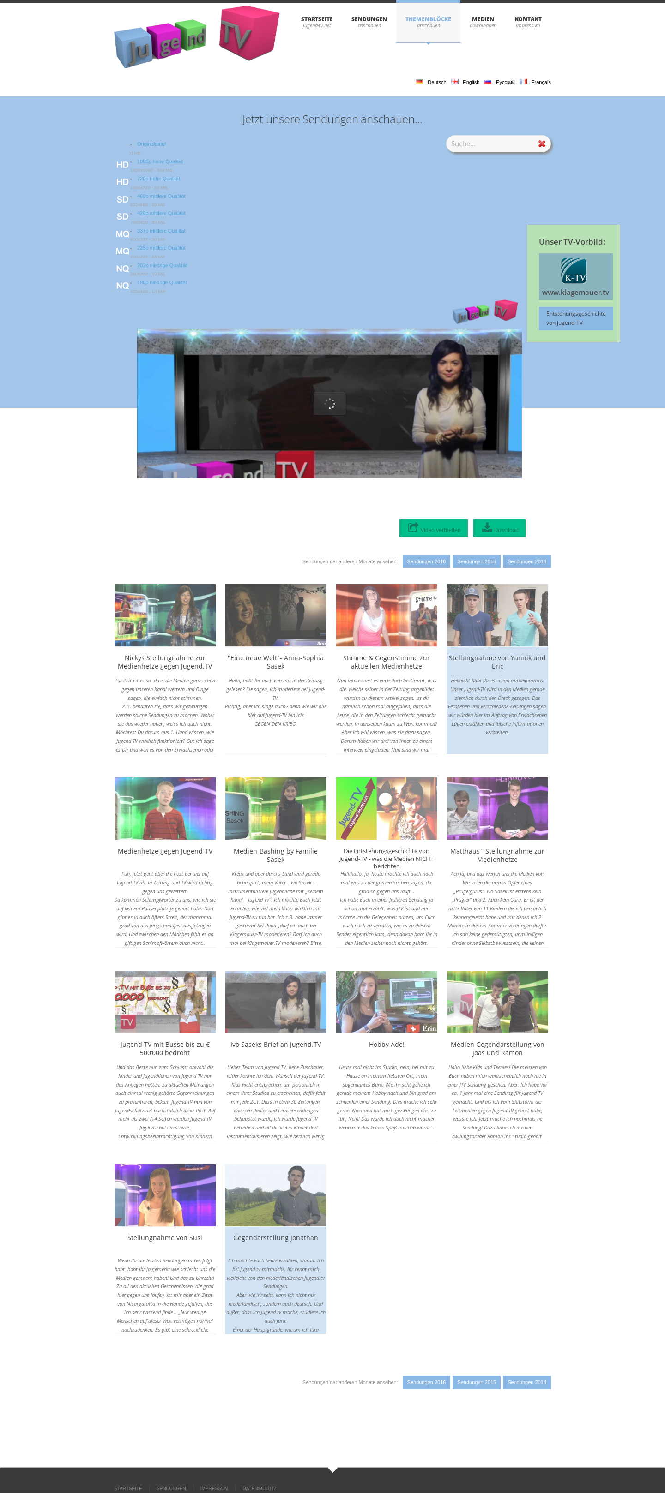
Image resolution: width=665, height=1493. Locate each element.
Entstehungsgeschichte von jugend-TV (576, 318)
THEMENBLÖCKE (428, 19)
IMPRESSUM (214, 1488)
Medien (483, 19)
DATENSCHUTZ (259, 1488)
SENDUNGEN (369, 19)
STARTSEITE (317, 19)
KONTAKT (528, 19)
